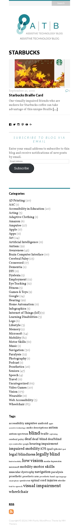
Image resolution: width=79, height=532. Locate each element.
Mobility (15, 338)
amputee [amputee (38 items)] (31, 423)
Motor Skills (17, 342)
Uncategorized (19, 384)
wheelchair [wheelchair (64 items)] (18, 492)
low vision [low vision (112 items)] (32, 461)
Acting (13, 213)
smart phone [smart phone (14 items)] (14, 481)
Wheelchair (17, 404)
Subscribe (21, 168)
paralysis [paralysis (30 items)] (57, 472)
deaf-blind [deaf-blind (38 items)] (39, 439)
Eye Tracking (17, 284)
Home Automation (21, 304)
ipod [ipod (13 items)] (64, 449)
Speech (14, 375)
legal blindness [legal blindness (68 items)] (22, 454)
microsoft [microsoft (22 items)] (14, 467)
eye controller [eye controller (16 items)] (15, 444)
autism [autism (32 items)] (53, 428)
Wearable (15, 396)
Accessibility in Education (26, 209)
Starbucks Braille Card (26, 95)
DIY (11, 271)
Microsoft (15, 334)
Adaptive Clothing (21, 217)
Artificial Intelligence (23, 242)
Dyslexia (14, 275)
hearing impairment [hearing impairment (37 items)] (43, 444)
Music (13, 346)
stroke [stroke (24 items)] (61, 480)
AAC (12, 205)
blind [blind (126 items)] (34, 433)
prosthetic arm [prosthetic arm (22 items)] (30, 476)
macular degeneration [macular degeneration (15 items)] (52, 461)
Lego (12, 321)
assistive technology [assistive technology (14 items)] (17, 428)
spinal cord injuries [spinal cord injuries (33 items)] (44, 481)
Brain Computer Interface (26, 255)
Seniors (14, 371)
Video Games (18, 388)
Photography (17, 359)
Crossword (16, 263)
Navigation (16, 350)
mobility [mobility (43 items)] (26, 467)
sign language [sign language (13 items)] (60, 477)
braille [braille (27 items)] (45, 434)
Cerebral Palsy (18, 259)
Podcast (14, 363)
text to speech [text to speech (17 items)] (15, 486)
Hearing (14, 300)
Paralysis (15, 355)
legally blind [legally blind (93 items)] (48, 454)
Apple (13, 230)
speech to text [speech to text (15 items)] (25, 480)
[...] (55, 109)
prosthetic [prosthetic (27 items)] (15, 476)
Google (14, 296)
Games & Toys (18, 292)
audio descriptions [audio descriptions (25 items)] (37, 428)
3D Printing (17, 201)
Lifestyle (15, 325)
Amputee (15, 226)
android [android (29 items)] (43, 424)
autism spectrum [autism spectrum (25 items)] (18, 434)
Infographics (17, 309)
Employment (18, 280)
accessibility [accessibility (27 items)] (16, 423)
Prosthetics (16, 367)
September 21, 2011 (22, 91)
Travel (13, 379)
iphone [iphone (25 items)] (57, 449)
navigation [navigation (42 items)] (43, 472)
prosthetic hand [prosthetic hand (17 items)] (47, 476)
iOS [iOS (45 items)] (43, 449)
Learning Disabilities (23, 317)
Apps (12, 234)
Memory (14, 329)
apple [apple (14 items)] (51, 424)
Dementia (15, 267)
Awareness (16, 250)
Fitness (14, 288)
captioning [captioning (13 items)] (53, 434)
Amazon (14, 221)
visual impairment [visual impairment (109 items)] (42, 486)
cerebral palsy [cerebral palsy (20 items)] (16, 439)
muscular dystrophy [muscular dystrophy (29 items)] (21, 472)
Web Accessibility (21, 400)
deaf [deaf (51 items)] (28, 439)
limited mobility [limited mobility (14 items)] (15, 461)
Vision (13, 392)
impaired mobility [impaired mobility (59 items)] (24, 448)
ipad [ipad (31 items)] (50, 449)
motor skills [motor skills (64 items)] (44, 466)
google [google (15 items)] (26, 444)
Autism (14, 246)
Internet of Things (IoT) (24, 313)
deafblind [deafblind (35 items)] (54, 439)
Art (11, 238)
